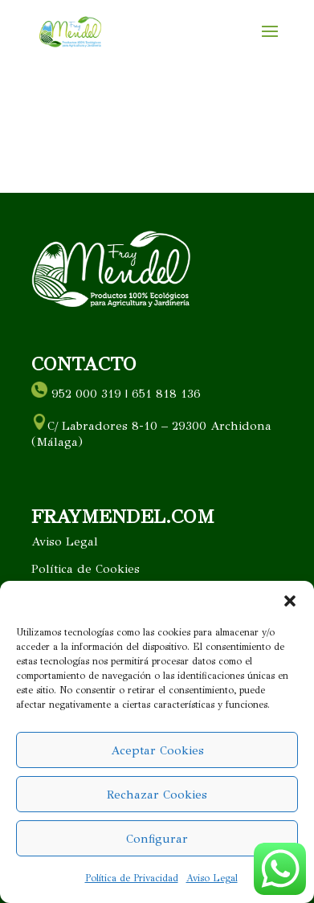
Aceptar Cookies (157, 750)
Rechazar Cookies (157, 794)
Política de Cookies (85, 569)
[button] (290, 601)
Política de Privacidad (131, 878)
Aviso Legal (212, 878)
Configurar (157, 838)
